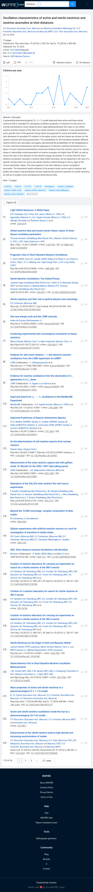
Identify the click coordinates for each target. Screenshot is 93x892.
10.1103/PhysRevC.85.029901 (44, 456)
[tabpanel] (46, 485)
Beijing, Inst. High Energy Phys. (44, 262)
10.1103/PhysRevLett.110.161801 (25, 411)
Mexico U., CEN (53, 214)
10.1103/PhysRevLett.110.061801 (25, 656)
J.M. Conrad (15, 671)
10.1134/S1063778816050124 (21, 53)
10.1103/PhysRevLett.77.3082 (23, 369)
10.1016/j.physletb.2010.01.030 (24, 504)
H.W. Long (64, 262)
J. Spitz (40, 674)
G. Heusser (27, 494)
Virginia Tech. (30, 449)
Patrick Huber (16, 449)
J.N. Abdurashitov (38, 470)
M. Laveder (36, 259)
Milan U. (60, 554)
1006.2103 (21, 543)
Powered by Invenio (47, 882)
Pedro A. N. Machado (61, 283)
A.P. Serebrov (16, 571)
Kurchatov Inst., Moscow (29, 28)
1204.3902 (55, 653)
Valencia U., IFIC (37, 241)
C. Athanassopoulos (39, 362)
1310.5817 (21, 726)
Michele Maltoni (39, 286)
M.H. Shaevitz (16, 674)
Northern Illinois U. (39, 220)
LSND (12, 362)
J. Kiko (64, 494)
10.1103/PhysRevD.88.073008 (23, 272)
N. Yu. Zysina (16, 695)
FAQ (46, 813)
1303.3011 (41, 292)
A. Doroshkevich (31, 518)
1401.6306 (15, 705)
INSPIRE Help (46, 818)
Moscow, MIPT (46, 31)
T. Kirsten (31, 497)
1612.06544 (15, 50)
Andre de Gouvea (18, 320)
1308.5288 (49, 268)
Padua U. (62, 259)
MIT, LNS (26, 671)
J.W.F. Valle (23, 241)
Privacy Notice (46, 792)
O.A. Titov (59, 31)
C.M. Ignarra (37, 671)
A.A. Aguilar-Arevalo (41, 217)
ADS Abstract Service (20, 56)
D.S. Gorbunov (16, 303)
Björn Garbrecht (48, 341)
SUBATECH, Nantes (25, 425)
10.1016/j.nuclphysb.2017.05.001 (25, 348)
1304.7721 (41, 557)
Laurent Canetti (17, 647)
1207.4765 (61, 677)
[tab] (11, 202)
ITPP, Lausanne (32, 647)
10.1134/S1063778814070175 (39, 705)
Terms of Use (46, 797)
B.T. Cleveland (41, 539)
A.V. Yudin (53, 740)
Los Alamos (45, 383)
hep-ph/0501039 (52, 324)
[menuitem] (87, 4)
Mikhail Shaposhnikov (37, 650)
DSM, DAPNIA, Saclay (59, 425)
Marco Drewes (16, 341)
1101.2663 (49, 431)
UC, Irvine (29, 214)
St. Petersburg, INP (31, 571)
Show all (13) (32, 194)
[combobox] (54, 4)
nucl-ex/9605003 (57, 366)
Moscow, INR (30, 303)
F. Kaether (14, 491)
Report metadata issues (46, 822)
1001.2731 (49, 501)
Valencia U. (26, 217)
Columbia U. (72, 671)
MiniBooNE (15, 404)
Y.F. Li (26, 262)
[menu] (84, 4)
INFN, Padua (47, 259)
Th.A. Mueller (16, 422)
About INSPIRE (46, 783)
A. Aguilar (34, 383)
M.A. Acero (40, 214)
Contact (46, 869)
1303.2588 (53, 407)
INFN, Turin (24, 259)
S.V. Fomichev (53, 695)
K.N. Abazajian (17, 214)
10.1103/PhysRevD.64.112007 (23, 390)
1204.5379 (21, 224)
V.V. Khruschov (9, 28)
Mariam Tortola (61, 238)
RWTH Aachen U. (18, 650)
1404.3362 (21, 522)
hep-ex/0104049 (52, 387)
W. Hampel (52, 491)
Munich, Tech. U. (32, 341)
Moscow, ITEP (65, 740)
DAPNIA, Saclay (31, 422)
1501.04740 (22, 608)
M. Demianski (16, 518)
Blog (47, 854)
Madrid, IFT (53, 286)
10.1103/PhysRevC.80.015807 (23, 476)
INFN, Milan (47, 554)
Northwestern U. (34, 320)
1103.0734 (50, 245)
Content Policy (46, 787)
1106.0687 (20, 456)
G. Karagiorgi (60, 671)
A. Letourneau (42, 425)
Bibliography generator (46, 838)
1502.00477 (52, 345)
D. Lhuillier (43, 422)
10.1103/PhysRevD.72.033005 (23, 327)
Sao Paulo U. (25, 286)
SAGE (12, 470)
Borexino (14, 554)
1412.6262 (20, 753)
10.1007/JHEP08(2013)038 (64, 557)
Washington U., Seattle (58, 539)
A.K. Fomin (43, 575)
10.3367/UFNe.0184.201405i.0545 (25, 309)
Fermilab (22, 220)
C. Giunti (14, 259)
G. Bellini (36, 554)
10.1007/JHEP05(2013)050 (64, 292)
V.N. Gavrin (15, 536)
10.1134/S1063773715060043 (44, 753)
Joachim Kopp (16, 283)
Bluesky (46, 859)
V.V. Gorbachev (41, 536)
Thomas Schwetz (18, 238)
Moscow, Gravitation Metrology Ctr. (60, 28)
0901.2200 (49, 473)
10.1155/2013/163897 (20, 680)
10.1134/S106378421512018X (23, 584)
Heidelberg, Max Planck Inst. (40, 238)
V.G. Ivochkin (48, 571)
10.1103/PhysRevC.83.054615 (23, 434)
